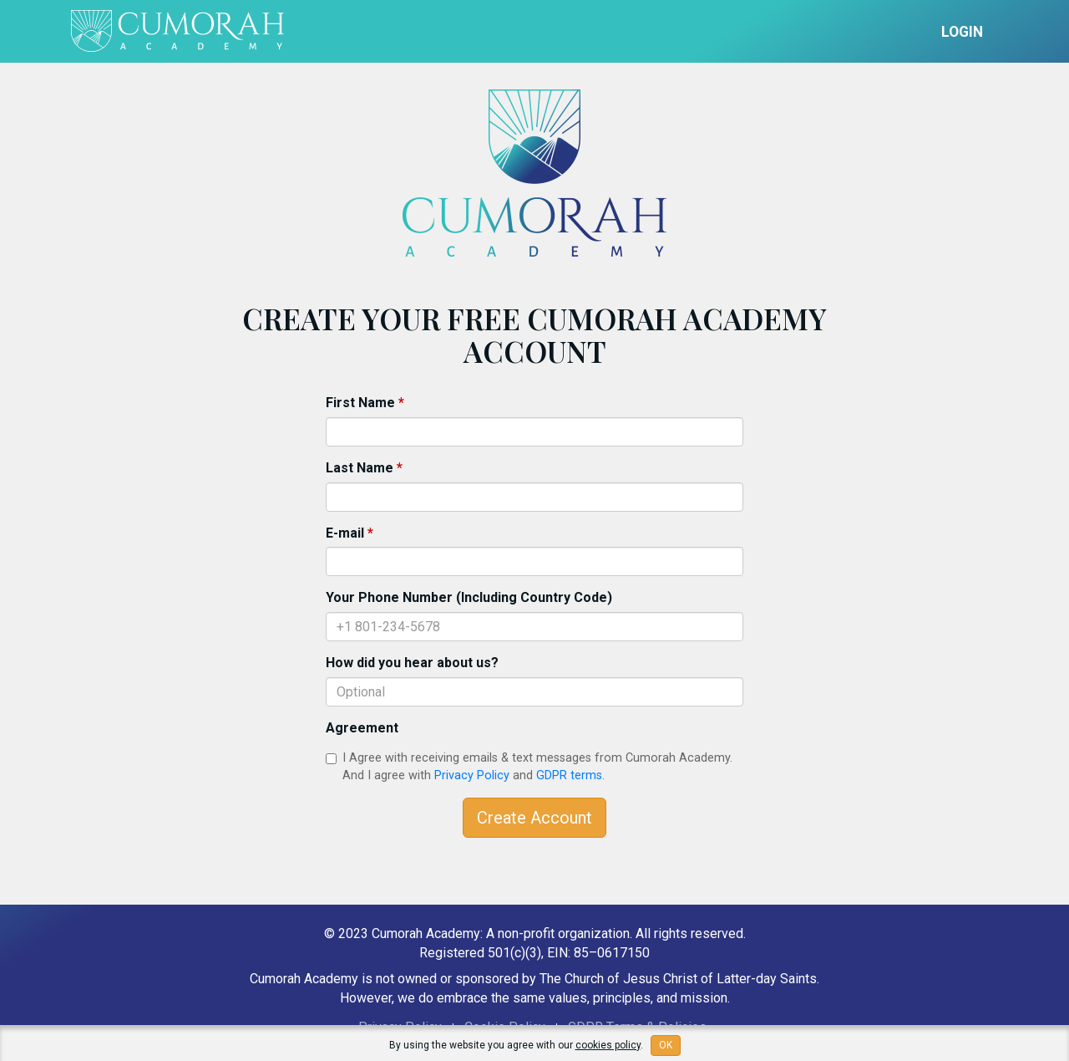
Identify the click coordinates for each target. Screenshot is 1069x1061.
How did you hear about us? (412, 663)
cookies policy (608, 1045)
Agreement (362, 728)
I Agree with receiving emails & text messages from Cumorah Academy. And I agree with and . (529, 767)
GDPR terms (569, 775)
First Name (365, 403)
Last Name (364, 468)
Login (962, 31)
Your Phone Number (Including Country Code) (469, 597)
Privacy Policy (471, 775)
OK (665, 1045)
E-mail (349, 533)
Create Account (534, 818)
